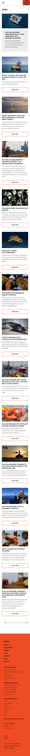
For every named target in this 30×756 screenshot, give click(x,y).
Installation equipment (9, 707)
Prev (5, 622)
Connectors (6, 705)
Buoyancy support (8, 703)
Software (6, 712)
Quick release (7, 709)
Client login (6, 726)
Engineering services (11, 683)
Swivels (5, 714)
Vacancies (7, 656)
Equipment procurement (9, 678)
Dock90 (12, 748)
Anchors (6, 701)
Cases (6, 653)
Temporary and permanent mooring (12, 685)
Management (8, 648)
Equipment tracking (8, 728)
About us (7, 645)
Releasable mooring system (13, 719)
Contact (7, 662)
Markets (7, 650)
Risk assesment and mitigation (11, 687)
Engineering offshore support (10, 692)
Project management (8, 694)
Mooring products (11, 699)
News (5, 659)
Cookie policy (17, 743)
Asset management (8, 676)
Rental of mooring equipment (10, 669)
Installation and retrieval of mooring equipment (14, 672)
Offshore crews (7, 674)
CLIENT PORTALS (9, 724)
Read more (15, 89)
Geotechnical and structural (10, 689)
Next (27, 622)
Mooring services (10, 667)
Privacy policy (8, 743)
